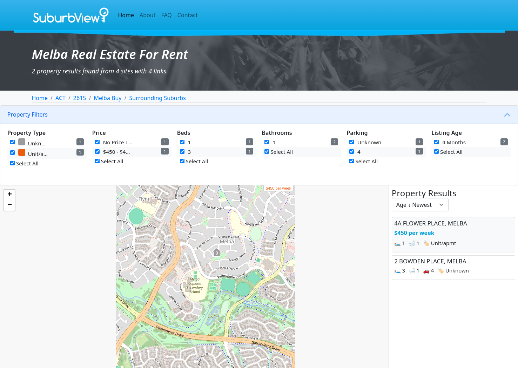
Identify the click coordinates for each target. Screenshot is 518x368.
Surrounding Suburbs (157, 98)
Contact (187, 15)
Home (126, 15)
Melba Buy (107, 98)
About (147, 15)
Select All (24, 163)
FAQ (166, 15)
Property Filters (27, 114)
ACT (60, 98)
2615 (79, 98)
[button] (217, 256)
